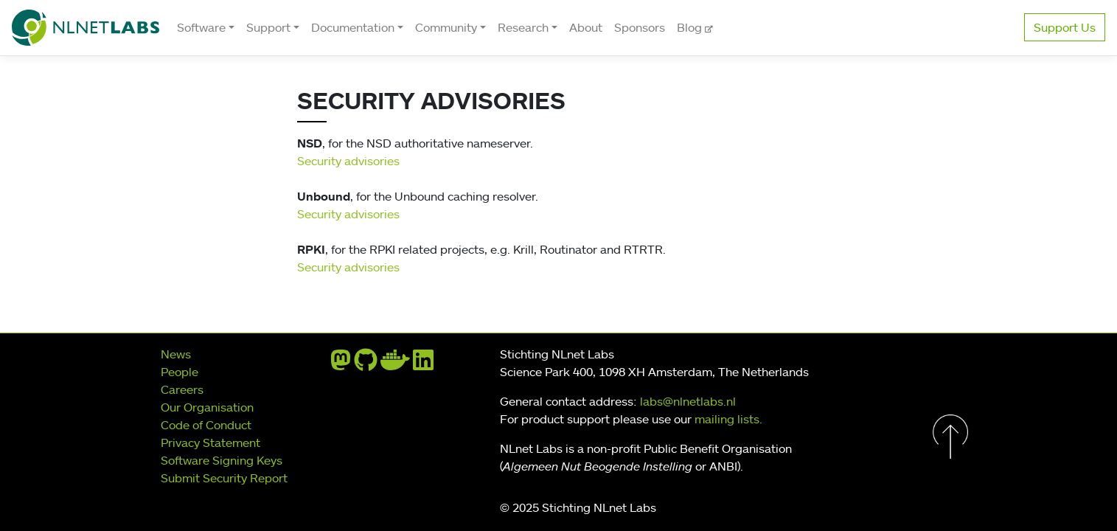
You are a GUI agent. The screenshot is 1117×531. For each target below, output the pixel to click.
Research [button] (523, 27)
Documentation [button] (352, 27)
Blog (691, 27)
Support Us (1065, 27)
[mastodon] (340, 364)
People (179, 371)
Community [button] (446, 27)
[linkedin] (423, 364)
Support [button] (268, 27)
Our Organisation (207, 407)
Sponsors (639, 27)
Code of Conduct (206, 424)
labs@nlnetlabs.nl (688, 401)
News (176, 354)
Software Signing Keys (221, 460)
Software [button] (201, 27)
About (585, 27)
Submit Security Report (224, 478)
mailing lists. (728, 419)
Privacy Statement (210, 442)
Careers (182, 389)
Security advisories (348, 160)
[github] (365, 364)
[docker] (395, 364)
